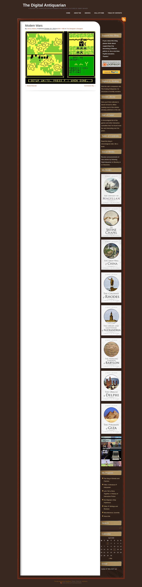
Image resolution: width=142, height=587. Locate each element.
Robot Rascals (32, 86)
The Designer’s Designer (75, 28)
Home (68, 13)
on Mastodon (105, 165)
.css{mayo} (84, 581)
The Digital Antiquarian (44, 5)
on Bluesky (115, 162)
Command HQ (89, 86)
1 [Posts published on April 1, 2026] (107, 543)
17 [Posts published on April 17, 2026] (114, 549)
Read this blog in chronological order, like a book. (109, 143)
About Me (77, 13)
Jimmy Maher (31, 28)
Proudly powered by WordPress (62, 581)
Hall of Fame (99, 13)
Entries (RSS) (65, 582)
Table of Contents (115, 13)
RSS (123, 20)
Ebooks (87, 13)
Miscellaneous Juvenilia (111, 512)
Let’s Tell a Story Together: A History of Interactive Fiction (111, 493)
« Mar (110, 558)
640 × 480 (61, 28)
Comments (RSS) (77, 582)
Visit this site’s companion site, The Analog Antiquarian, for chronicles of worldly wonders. (111, 89)
